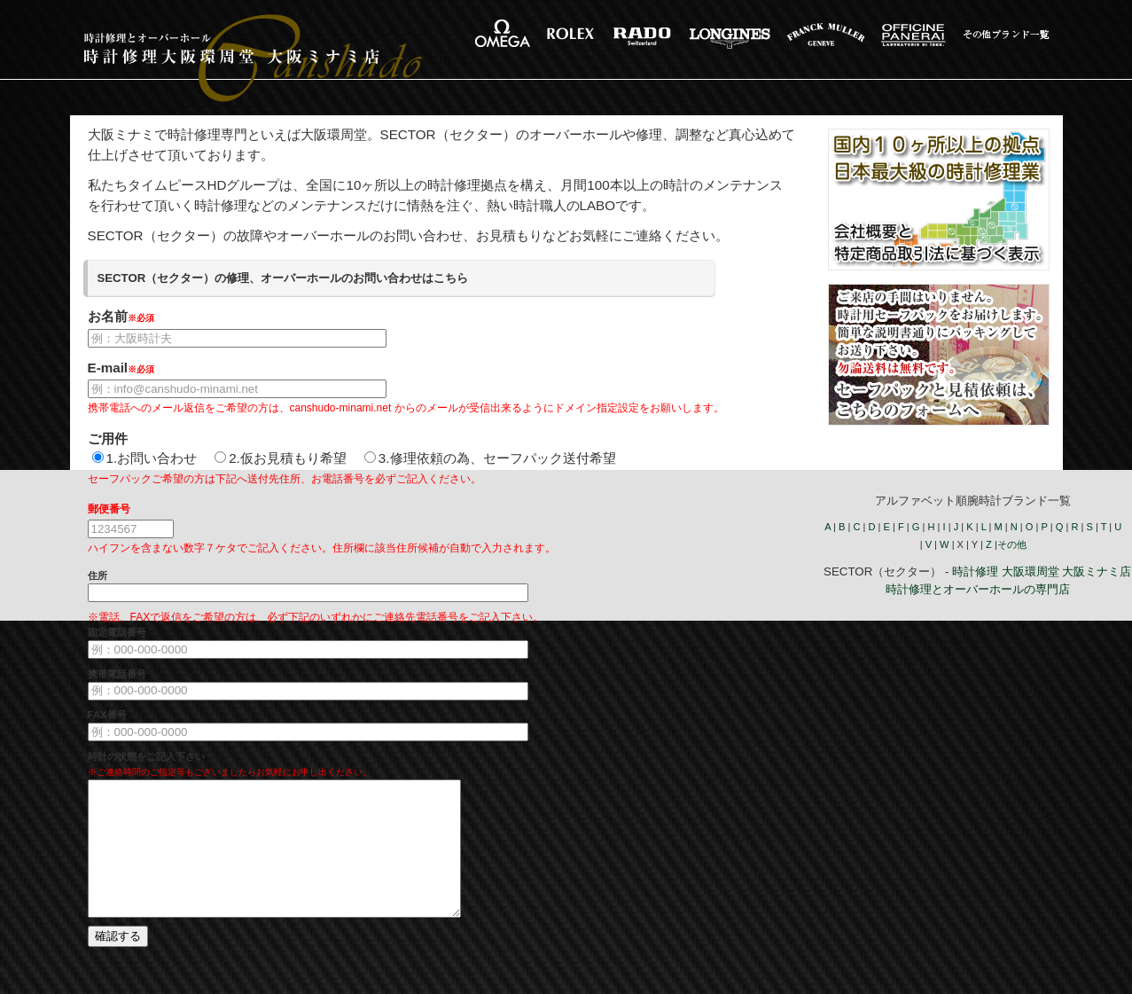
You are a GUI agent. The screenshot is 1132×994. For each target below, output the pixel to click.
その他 (1012, 544)
